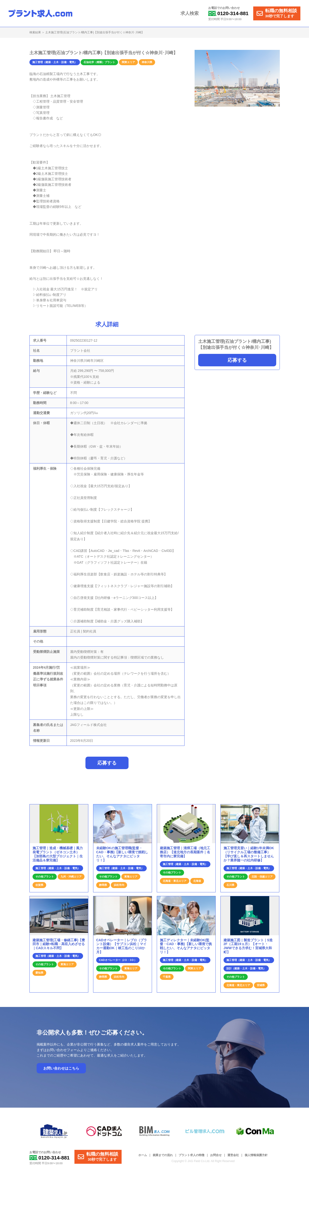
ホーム (142, 1157)
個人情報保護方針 (256, 1157)
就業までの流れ (163, 1157)
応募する (237, 360)
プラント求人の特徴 (191, 1157)
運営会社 (233, 1157)
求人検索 (192, 13)
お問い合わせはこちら (61, 1071)
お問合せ (216, 1157)
